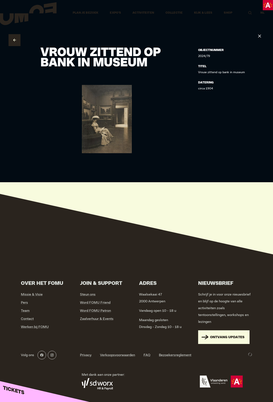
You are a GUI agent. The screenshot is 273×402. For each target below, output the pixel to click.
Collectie (174, 12)
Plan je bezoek (86, 12)
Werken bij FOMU (35, 327)
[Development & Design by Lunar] (250, 354)
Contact (27, 318)
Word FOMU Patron (95, 310)
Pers (24, 302)
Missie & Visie (32, 294)
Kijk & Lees (203, 12)
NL (262, 12)
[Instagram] (52, 355)
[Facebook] (42, 355)
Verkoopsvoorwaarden (117, 355)
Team (25, 310)
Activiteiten (143, 12)
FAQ (147, 355)
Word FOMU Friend (95, 302)
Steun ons (88, 294)
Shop (228, 12)
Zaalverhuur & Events (96, 318)
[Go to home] (28, 12)
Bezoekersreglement (175, 355)
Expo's (115, 12)
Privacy (85, 355)
